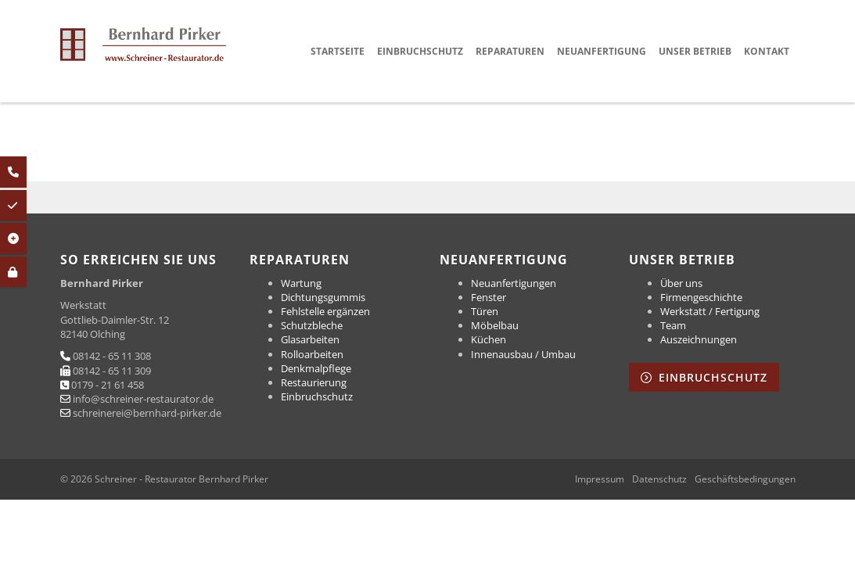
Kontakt (766, 51)
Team (673, 325)
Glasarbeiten (310, 339)
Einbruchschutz (420, 51)
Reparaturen (510, 51)
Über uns (681, 283)
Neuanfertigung (601, 51)
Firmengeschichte (701, 297)
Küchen (488, 339)
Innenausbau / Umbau (523, 354)
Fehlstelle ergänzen (325, 311)
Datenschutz (659, 479)
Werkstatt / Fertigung (710, 311)
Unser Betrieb (695, 51)
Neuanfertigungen (513, 283)
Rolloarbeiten (312, 354)
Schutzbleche (312, 325)
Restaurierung (314, 382)
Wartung (301, 283)
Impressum (599, 479)
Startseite (338, 51)
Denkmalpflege (316, 368)
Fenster (488, 297)
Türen (484, 311)
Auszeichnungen (698, 339)
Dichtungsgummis (323, 297)
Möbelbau (495, 325)
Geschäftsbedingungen (745, 479)
